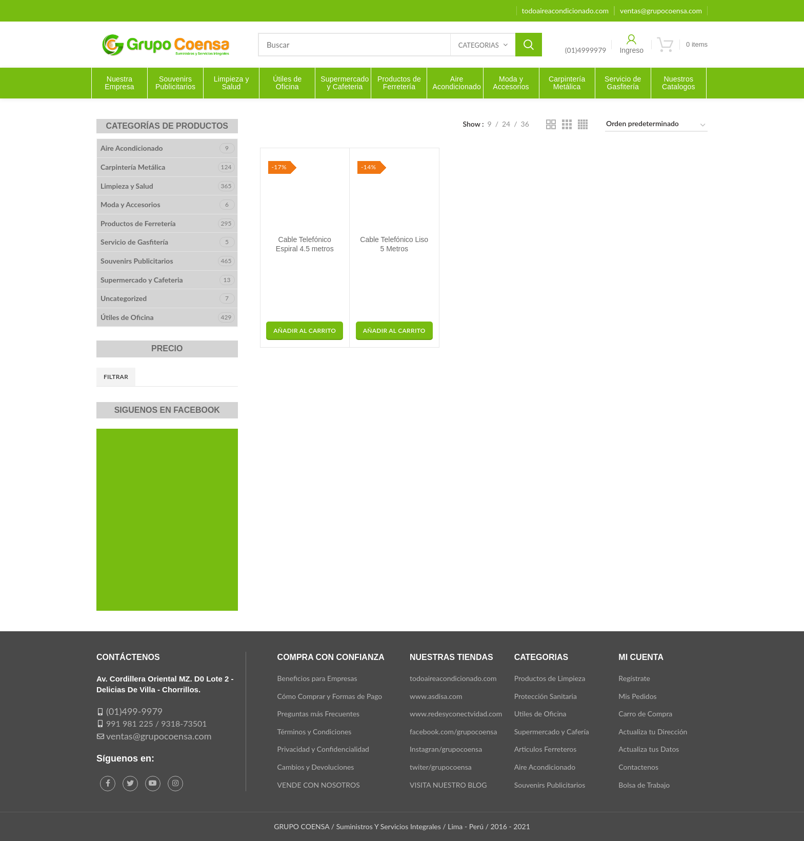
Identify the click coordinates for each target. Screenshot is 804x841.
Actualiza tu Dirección (652, 731)
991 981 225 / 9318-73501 (156, 723)
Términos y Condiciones (314, 731)
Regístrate (634, 678)
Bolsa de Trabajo (644, 784)
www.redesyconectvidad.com (456, 713)
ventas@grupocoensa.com (159, 736)
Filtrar (116, 377)
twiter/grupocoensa (441, 767)
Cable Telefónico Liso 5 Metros (394, 244)
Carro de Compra (645, 713)
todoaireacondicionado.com (453, 678)
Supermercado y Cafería (551, 731)
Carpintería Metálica (132, 167)
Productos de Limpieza (550, 678)
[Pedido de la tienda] (656, 125)
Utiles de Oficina (540, 713)
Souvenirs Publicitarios (136, 260)
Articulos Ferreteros (545, 749)
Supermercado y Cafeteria (141, 279)
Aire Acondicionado (131, 148)
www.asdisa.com (436, 696)
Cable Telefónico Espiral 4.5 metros (305, 244)
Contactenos (638, 767)
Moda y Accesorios (130, 204)
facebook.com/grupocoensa (453, 731)
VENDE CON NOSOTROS (318, 784)
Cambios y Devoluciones (315, 767)
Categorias (478, 45)
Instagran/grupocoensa (446, 749)
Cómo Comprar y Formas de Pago (330, 696)
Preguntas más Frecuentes (318, 713)
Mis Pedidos (637, 696)
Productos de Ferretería (138, 223)
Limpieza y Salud (126, 186)
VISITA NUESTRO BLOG (448, 784)
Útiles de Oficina (127, 317)
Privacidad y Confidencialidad (323, 749)
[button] (304, 331)
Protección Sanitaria (545, 696)
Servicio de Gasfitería (134, 241)
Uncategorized (123, 298)
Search (528, 44)
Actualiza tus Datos (648, 749)
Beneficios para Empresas (317, 678)
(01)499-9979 (134, 711)
